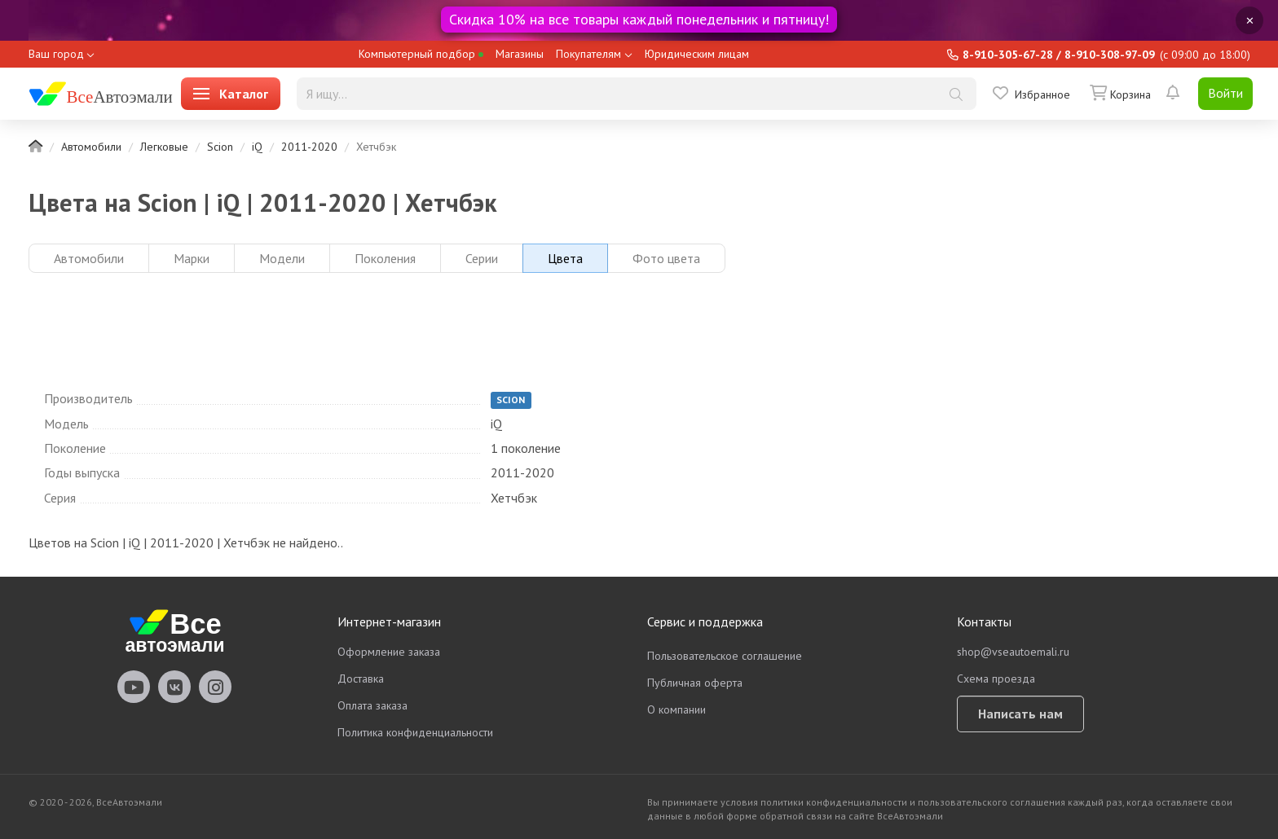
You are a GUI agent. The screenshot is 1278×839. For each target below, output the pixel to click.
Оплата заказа (372, 705)
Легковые (164, 146)
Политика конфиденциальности (415, 732)
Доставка (360, 678)
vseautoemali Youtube (133, 686)
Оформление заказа (388, 651)
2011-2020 (309, 146)
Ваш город (56, 53)
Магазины (520, 53)
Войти (1225, 93)
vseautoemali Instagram (215, 686)
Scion (220, 146)
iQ (257, 146)
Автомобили (91, 146)
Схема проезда (996, 678)
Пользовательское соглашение (724, 655)
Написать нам (1020, 713)
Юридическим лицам (697, 53)
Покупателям (588, 53)
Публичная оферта (695, 682)
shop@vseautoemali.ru (1013, 651)
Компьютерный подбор (421, 53)
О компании (676, 709)
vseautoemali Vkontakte (174, 686)
